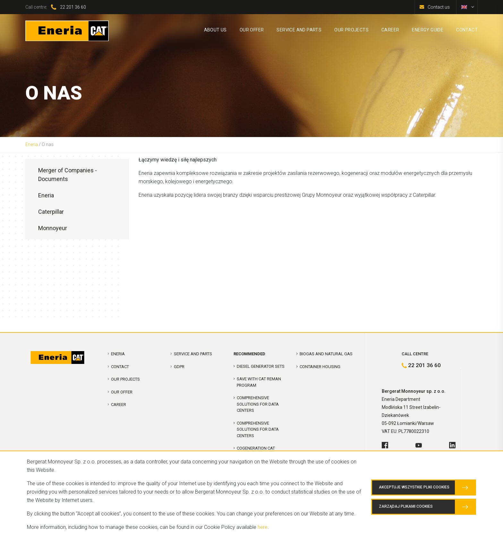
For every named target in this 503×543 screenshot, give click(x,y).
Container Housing (320, 366)
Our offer (121, 392)
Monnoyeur (52, 228)
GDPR (179, 366)
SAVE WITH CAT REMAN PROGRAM (259, 382)
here (263, 527)
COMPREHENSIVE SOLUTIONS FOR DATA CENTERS (258, 404)
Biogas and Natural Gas (326, 353)
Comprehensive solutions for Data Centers (258, 429)
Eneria (31, 144)
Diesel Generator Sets (261, 366)
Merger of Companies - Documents (67, 174)
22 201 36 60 (73, 7)
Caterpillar (51, 211)
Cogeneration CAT (256, 448)
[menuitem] (464, 7)
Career (118, 404)
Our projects (125, 379)
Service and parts (193, 353)
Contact (120, 366)
